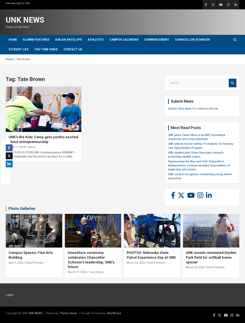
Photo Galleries (21, 208)
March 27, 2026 (77, 272)
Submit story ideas (180, 108)
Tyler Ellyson (96, 272)
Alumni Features (36, 39)
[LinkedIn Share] (9, 163)
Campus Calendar (123, 39)
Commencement (156, 39)
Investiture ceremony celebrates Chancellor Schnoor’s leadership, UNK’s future (91, 259)
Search (232, 83)
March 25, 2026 (136, 262)
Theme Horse (68, 313)
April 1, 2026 (16, 262)
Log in (9, 295)
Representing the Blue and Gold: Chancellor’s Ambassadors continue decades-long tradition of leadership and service (199, 165)
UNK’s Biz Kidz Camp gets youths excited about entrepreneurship (43, 139)
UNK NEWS (25, 20)
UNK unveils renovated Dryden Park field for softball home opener (211, 257)
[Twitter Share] (9, 155)
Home (13, 39)
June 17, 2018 (17, 147)
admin (32, 147)
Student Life (19, 49)
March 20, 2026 (195, 267)
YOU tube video (46, 49)
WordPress (114, 313)
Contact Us (73, 49)
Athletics (96, 39)
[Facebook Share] (9, 147)
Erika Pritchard (34, 262)
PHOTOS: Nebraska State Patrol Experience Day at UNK (151, 255)
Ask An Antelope (68, 39)
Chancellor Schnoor (192, 39)
